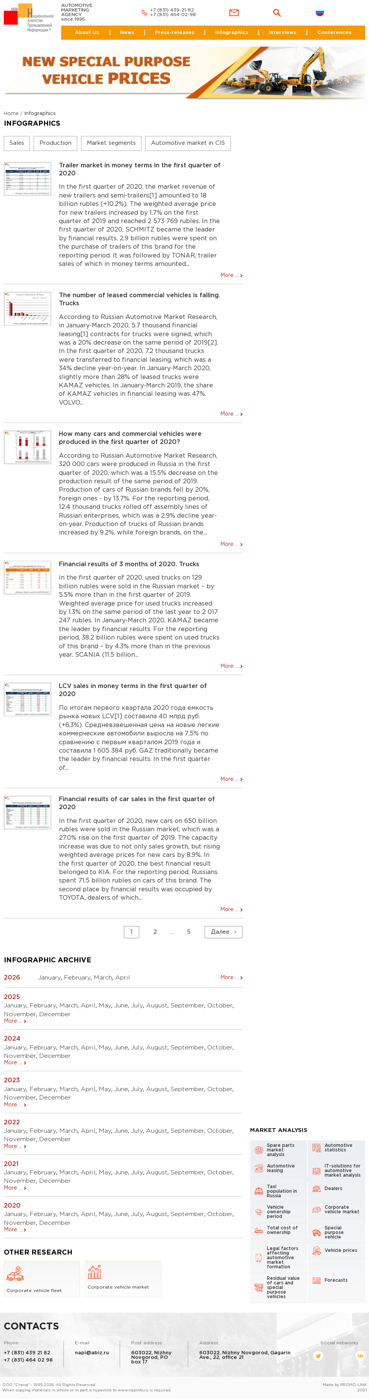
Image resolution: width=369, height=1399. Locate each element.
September (187, 1006)
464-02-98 (184, 15)
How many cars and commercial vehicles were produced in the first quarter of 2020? (130, 438)
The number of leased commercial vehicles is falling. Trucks (139, 299)
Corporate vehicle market (118, 1277)
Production (55, 143)
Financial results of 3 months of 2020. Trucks (129, 564)
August (156, 1006)
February (77, 978)
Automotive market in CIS (188, 143)
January (49, 978)
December (55, 1014)
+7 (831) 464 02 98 (28, 1360)
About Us (87, 33)
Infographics (231, 33)
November (20, 1014)
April (122, 978)
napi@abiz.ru (92, 1353)
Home (11, 114)
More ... (229, 275)
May (105, 1006)
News (127, 33)
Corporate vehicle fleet (34, 1279)
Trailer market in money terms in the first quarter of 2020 (140, 169)
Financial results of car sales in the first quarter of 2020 (137, 803)
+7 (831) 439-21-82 (172, 10)
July (137, 1006)
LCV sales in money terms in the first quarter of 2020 (133, 690)
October (219, 1006)
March (103, 978)
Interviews (282, 33)
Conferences (334, 33)
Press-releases (174, 33)
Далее (220, 931)
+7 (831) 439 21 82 (27, 1353)
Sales (17, 143)
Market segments (111, 143)
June (121, 1006)
